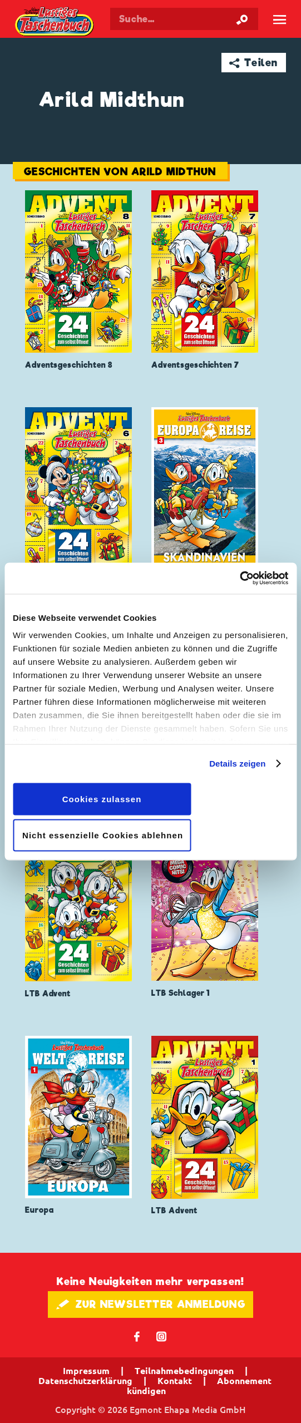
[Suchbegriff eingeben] (184, 19)
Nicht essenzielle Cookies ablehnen (102, 835)
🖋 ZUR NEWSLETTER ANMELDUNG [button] (150, 1304)
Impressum (86, 1371)
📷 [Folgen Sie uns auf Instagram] (161, 1336)
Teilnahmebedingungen (184, 1371)
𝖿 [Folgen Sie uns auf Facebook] (137, 1336)
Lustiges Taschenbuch (55, 22)
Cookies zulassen (102, 798)
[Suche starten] (242, 19)
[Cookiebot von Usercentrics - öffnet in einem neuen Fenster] (239, 578)
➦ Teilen (253, 62)
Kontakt (174, 1381)
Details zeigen (237, 763)
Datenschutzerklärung (85, 1381)
